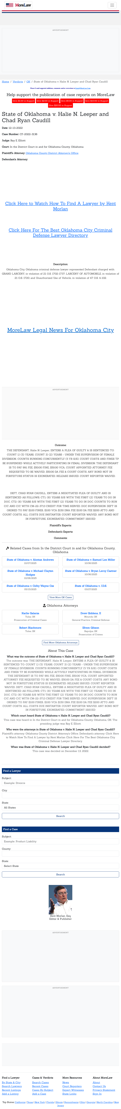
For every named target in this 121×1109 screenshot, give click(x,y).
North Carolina (105, 1102)
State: (5, 802)
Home (5, 81)
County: (6, 848)
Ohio (82, 1102)
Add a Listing (10, 1093)
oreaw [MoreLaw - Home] (18, 5)
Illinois (59, 1102)
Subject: (7, 778)
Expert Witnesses (73, 1090)
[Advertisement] (60, 55)
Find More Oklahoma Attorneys (60, 642)
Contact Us (99, 1086)
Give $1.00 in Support (24, 101)
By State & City (11, 1082)
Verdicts (18, 81)
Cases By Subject (42, 1090)
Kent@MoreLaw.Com (82, 88)
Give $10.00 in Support (96, 101)
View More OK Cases (60, 597)
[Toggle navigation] (112, 5)
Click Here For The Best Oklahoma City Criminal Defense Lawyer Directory (60, 232)
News (65, 1082)
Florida (50, 1102)
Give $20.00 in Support (60, 105)
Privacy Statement (104, 1090)
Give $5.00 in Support (72, 101)
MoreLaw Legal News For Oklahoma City (60, 330)
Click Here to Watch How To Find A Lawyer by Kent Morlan (60, 206)
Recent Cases (40, 1086)
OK (28, 81)
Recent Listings (11, 1090)
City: (4, 790)
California (20, 1102)
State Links (69, 1093)
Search (60, 816)
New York (40, 1102)
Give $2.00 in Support (48, 101)
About (96, 1082)
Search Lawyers (12, 1086)
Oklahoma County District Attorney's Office (52, 153)
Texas (30, 1102)
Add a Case (39, 1093)
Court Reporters (72, 1086)
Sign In (97, 1093)
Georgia (91, 1102)
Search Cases (40, 1082)
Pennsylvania (71, 1102)
